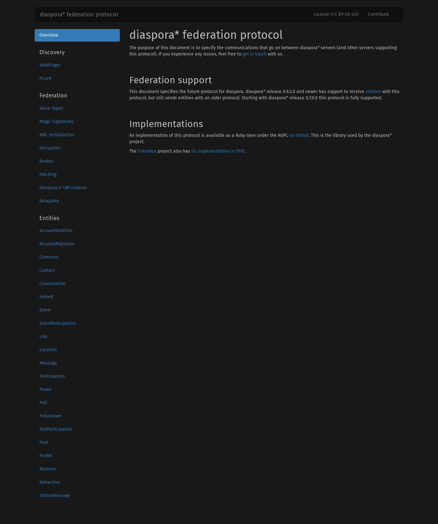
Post (43, 442)
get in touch (254, 54)
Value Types (51, 108)
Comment (49, 257)
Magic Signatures (56, 121)
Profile (45, 455)
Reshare (47, 469)
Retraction (49, 482)
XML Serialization (56, 134)
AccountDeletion (56, 230)
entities (373, 91)
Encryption (50, 148)
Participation (52, 376)
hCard (45, 78)
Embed (46, 297)
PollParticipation (56, 429)
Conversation (52, 283)
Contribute (378, 14)
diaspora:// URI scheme (63, 187)
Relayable (49, 201)
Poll (43, 402)
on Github (299, 135)
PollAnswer (50, 416)
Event (44, 310)
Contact (47, 270)
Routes (46, 161)
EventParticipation (57, 323)
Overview (48, 35)
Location (48, 349)
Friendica (147, 151)
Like (43, 336)
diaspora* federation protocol (79, 14)
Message (48, 363)
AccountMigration (56, 244)
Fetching (47, 174)
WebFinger (50, 65)
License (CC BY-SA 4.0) (336, 14)
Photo (45, 389)
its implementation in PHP (217, 151)
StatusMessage (54, 495)
